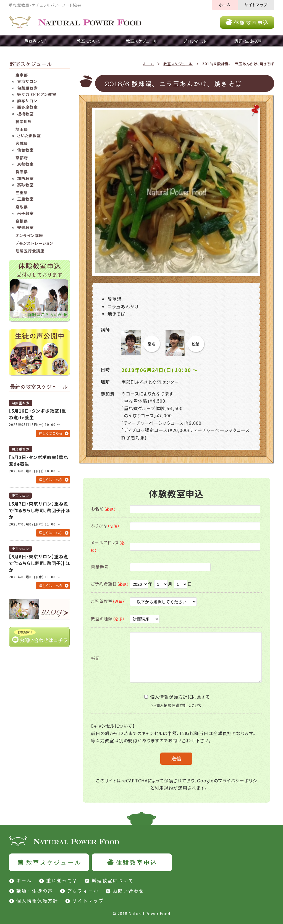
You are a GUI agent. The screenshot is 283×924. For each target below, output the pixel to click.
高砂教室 (25, 185)
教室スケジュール (178, 63)
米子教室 (25, 213)
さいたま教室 (29, 135)
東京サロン (27, 81)
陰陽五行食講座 (29, 251)
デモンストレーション (34, 243)
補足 (95, 658)
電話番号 (100, 567)
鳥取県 (21, 207)
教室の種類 (108, 618)
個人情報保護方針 (37, 900)
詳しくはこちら (50, 433)
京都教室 (25, 164)
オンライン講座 (29, 235)
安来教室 (25, 227)
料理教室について (112, 880)
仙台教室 (25, 150)
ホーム (225, 4)
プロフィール (82, 890)
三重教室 (25, 199)
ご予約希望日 (110, 584)
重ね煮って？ (61, 880)
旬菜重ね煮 (27, 88)
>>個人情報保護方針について (176, 705)
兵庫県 (21, 172)
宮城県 (21, 143)
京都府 (21, 157)
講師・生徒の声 (34, 890)
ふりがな (105, 526)
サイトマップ (256, 4)
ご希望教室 (108, 601)
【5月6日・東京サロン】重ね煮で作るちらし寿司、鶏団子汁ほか (39, 563)
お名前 (103, 509)
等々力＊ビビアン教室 (36, 94)
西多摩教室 (27, 107)
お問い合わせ (128, 890)
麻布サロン (27, 100)
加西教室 (25, 178)
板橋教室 (25, 113)
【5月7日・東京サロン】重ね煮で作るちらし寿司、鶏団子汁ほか (39, 510)
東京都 (21, 75)
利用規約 (163, 787)
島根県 (21, 221)
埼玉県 (21, 129)
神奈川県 (23, 121)
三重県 (21, 192)
